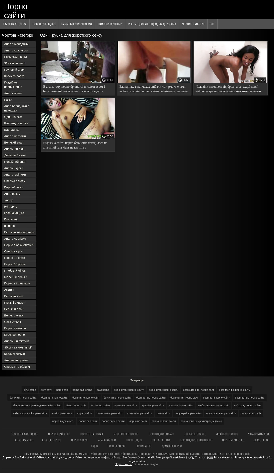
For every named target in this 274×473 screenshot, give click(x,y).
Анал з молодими (16, 44)
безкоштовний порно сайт (198, 389)
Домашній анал (15, 155)
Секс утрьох (12, 321)
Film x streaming (224, 457)
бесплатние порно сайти (250, 397)
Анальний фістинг (16, 341)
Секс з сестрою (51, 440)
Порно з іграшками (17, 283)
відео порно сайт (76, 405)
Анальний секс (107, 440)
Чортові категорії (193, 24)
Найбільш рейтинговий (76, 24)
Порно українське (59, 434)
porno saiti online (82, 389)
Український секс (259, 434)
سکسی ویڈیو (66, 457)
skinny (8, 200)
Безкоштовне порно (126, 434)
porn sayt (46, 389)
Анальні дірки (13, 168)
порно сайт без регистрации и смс (201, 421)
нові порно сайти (62, 413)
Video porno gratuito (87, 457)
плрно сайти (84, 413)
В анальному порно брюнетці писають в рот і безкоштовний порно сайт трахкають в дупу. (74, 89)
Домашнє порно (172, 446)
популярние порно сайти (221, 413)
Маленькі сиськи (15, 277)
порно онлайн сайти (164, 421)
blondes (9, 225)
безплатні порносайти (54, 397)
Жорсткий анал (14, 63)
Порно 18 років (14, 257)
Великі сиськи (13, 315)
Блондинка (11, 129)
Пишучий (10, 219)
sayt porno (103, 389)
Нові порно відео (44, 24)
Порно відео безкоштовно (196, 440)
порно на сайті (138, 421)
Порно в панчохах (92, 434)
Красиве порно (14, 334)
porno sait (62, 389)
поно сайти (163, 413)
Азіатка (9, 289)
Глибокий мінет (14, 270)
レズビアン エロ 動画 (199, 457)
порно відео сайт (251, 413)
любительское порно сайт (213, 405)
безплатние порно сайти (151, 397)
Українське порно (227, 434)
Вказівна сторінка (14, 24)
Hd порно (10, 206)
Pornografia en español (249, 457)
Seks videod (27, 457)
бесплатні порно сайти (216, 397)
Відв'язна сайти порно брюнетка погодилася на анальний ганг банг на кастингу (75, 145)
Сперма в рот (13, 251)
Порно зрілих (79, 440)
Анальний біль (14, 149)
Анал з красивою (16, 50)
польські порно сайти (139, 413)
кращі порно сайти (153, 405)
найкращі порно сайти (247, 405)
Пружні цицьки (14, 302)
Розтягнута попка (16, 123)
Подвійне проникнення (13, 84)
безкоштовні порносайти (163, 389)
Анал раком (12, 193)
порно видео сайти (113, 421)
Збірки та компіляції (18, 347)
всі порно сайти (100, 405)
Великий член (13, 296)
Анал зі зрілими (15, 174)
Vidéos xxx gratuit (47, 457)
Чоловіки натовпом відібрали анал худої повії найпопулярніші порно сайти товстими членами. (229, 89)
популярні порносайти (188, 413)
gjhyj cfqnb (30, 389)
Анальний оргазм (16, 360)
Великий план (13, 309)
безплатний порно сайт (184, 397)
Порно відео (134, 440)
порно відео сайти (63, 421)
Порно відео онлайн (162, 434)
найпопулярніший (110, 24)
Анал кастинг (13, 93)
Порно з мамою (15, 328)
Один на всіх (13, 117)
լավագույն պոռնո (114, 457)
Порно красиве (117, 446)
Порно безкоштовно (25, 434)
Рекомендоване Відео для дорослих (152, 24)
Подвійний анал (15, 161)
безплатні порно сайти (22, 397)
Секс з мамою (23, 440)
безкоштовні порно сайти (129, 389)
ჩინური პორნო (137, 457)
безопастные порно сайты (234, 389)
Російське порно (195, 434)
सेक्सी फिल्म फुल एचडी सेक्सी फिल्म (166, 457)
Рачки (8, 99)
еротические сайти (126, 405)
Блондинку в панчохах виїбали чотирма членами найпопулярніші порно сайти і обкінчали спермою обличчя (153, 89)
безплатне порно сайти (117, 397)
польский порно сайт (109, 413)
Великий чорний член (19, 232)
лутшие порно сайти (181, 405)
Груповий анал (14, 69)
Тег (213, 24)
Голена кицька (14, 213)
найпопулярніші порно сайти (30, 413)
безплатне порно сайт (85, 397)
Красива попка (14, 76)
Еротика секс (144, 446)
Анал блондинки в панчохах (16, 108)
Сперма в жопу (14, 181)
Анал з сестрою (15, 238)
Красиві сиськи (14, 354)
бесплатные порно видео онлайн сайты (37, 405)
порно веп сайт (88, 421)
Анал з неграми (15, 136)
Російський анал (15, 56)
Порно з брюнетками (18, 245)
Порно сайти (16, 10)
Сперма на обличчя (17, 366)
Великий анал (13, 142)
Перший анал (13, 187)
